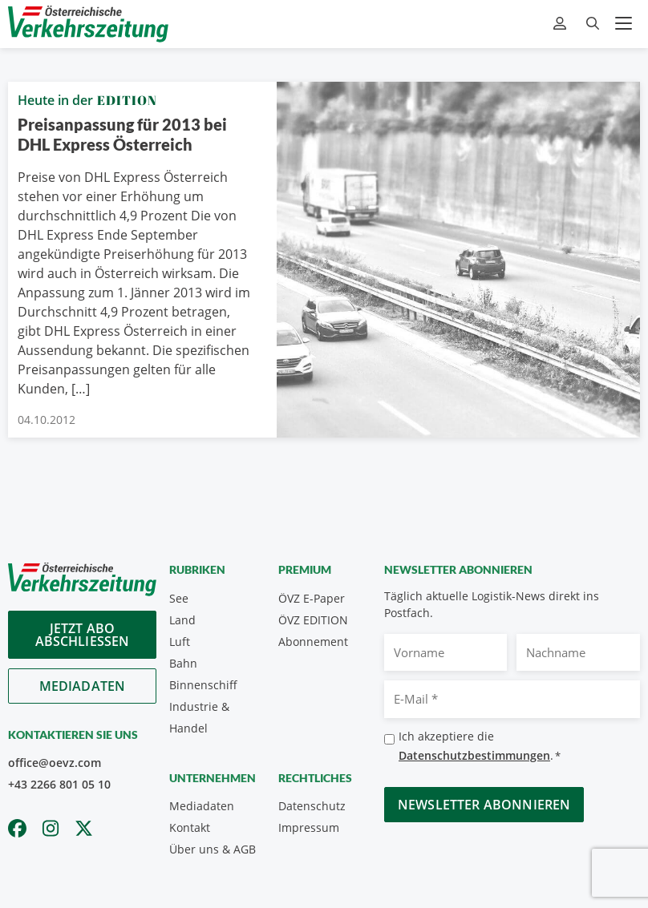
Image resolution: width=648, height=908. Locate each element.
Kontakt (189, 827)
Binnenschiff (203, 684)
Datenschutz (312, 805)
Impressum (308, 827)
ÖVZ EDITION (313, 620)
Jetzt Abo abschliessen (82, 634)
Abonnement (313, 641)
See (178, 598)
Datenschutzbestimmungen (474, 755)
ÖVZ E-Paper (311, 598)
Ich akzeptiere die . (480, 746)
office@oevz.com (54, 762)
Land (182, 620)
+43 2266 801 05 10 (59, 784)
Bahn (183, 663)
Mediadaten (82, 686)
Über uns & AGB (212, 849)
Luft (179, 641)
